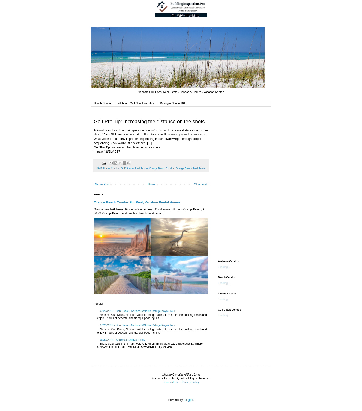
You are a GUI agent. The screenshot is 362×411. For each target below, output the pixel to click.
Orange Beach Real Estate (190, 168)
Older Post (200, 184)
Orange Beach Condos (162, 168)
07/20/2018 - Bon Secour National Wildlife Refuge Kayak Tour (137, 325)
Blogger (188, 400)
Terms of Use (171, 382)
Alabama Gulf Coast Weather (136, 103)
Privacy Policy (190, 382)
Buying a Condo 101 (172, 103)
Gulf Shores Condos (108, 168)
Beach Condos (103, 103)
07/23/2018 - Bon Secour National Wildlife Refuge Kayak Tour (137, 311)
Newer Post (102, 184)
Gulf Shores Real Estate (134, 168)
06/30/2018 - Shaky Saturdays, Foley (122, 339)
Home (151, 184)
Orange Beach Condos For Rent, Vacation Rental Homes (137, 202)
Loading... (224, 267)
